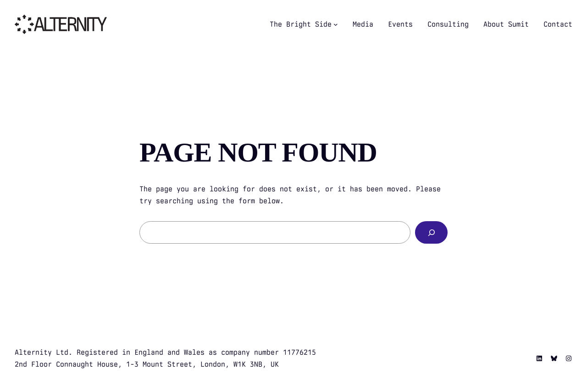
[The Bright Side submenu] (335, 24)
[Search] (431, 232)
